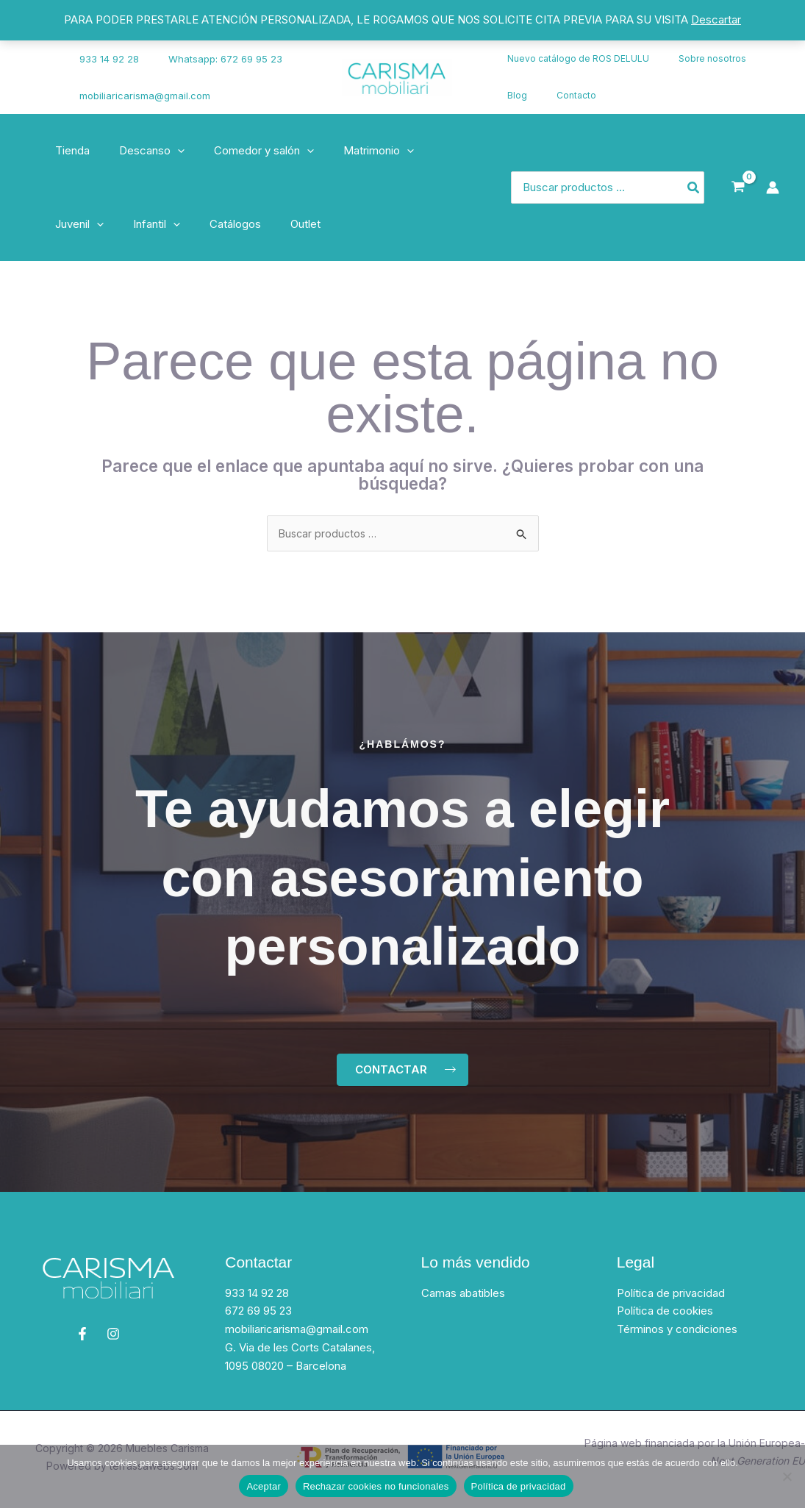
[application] (166, 150)
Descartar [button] (716, 19)
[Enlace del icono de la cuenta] (772, 187)
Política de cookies (665, 1315)
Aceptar (263, 1486)
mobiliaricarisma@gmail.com (141, 95)
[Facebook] (33, 68)
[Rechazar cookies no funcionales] (786, 1476)
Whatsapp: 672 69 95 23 (211, 59)
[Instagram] (37, 86)
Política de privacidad (671, 1297)
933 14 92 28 (105, 59)
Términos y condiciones (677, 1333)
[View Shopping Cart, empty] (738, 187)
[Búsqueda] (694, 188)
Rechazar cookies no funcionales (376, 1486)
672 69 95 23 (258, 1315)
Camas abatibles (463, 1297)
